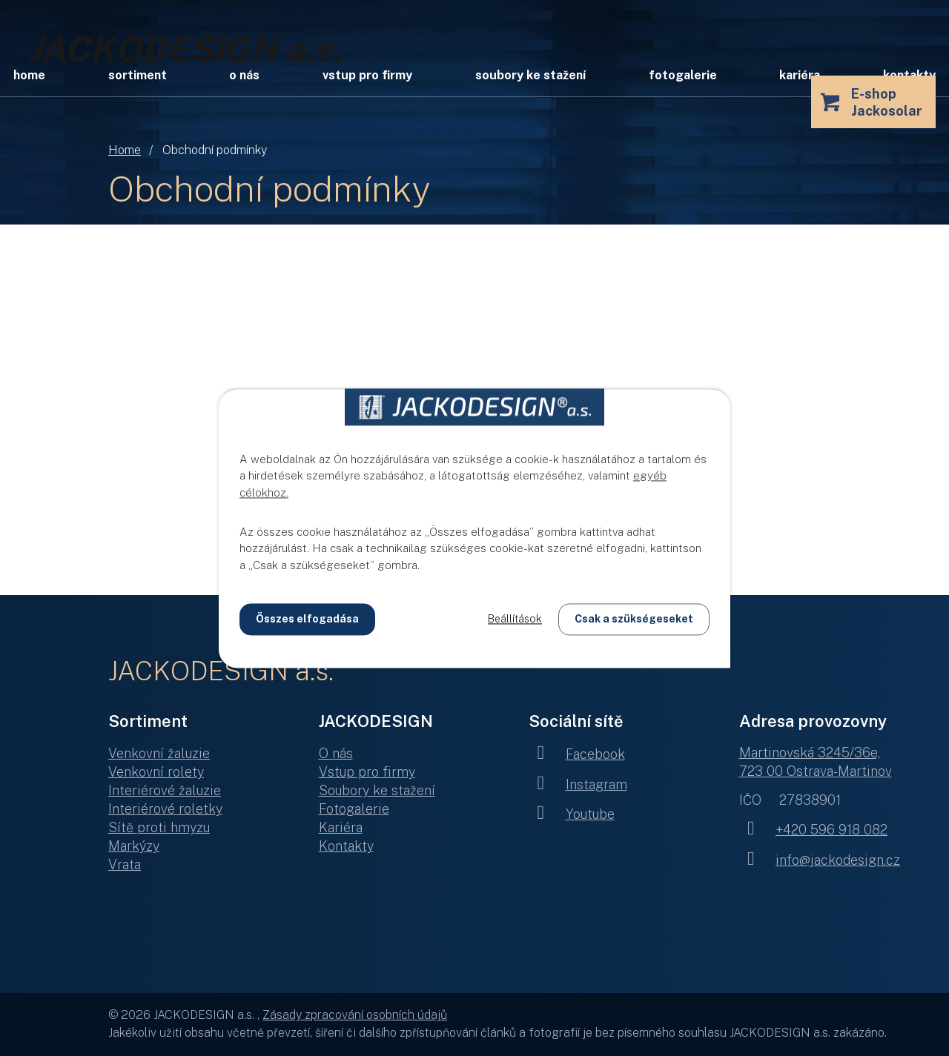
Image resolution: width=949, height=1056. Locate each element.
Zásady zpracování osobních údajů (354, 1015)
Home (124, 150)
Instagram (578, 784)
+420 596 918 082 (813, 829)
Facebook (577, 754)
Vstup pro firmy (367, 75)
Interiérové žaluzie (164, 790)
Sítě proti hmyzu (159, 827)
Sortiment (137, 75)
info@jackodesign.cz (820, 860)
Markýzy (133, 846)
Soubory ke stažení (530, 75)
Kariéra (799, 75)
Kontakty (346, 846)
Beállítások (515, 619)
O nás (244, 75)
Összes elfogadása (307, 619)
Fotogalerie (683, 75)
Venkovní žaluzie (159, 753)
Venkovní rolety (156, 772)
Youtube (572, 814)
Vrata (124, 864)
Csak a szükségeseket (634, 619)
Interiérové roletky (165, 809)
